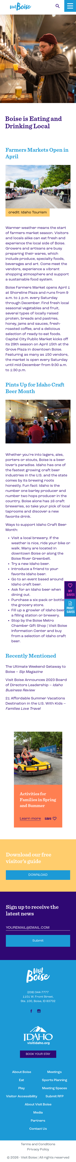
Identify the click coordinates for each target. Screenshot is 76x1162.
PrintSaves (71, 607)
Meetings (54, 1072)
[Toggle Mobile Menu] (70, 6)
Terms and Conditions (38, 1144)
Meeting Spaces (54, 1088)
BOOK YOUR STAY (38, 1054)
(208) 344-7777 (38, 992)
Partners (38, 1121)
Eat (21, 1080)
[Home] (20, 6)
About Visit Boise (38, 1104)
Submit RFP (55, 1096)
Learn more (30, 818)
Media (38, 1112)
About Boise (21, 1072)
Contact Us (38, 1129)
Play (21, 1088)
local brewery (35, 538)
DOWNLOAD (38, 875)
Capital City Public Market (28, 339)
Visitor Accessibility (21, 1096)
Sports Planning (54, 1080)
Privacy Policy (38, 1149)
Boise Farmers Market (25, 288)
